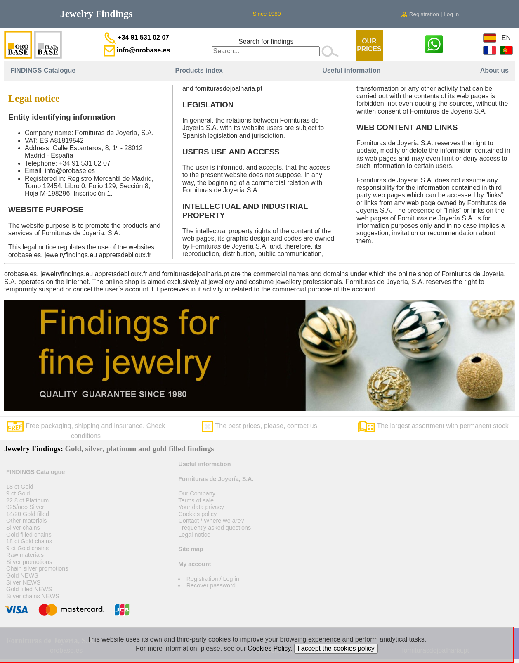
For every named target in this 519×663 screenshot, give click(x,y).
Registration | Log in (430, 14)
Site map (190, 549)
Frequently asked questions (214, 527)
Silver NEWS (23, 582)
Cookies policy (197, 514)
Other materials (26, 520)
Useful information (351, 70)
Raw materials (25, 555)
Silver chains (23, 527)
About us (494, 70)
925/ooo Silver (25, 507)
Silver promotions (29, 562)
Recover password (211, 585)
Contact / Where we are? (211, 520)
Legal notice (194, 534)
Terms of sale (196, 500)
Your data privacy (201, 507)
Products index (199, 70)
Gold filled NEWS (29, 589)
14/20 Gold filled (27, 514)
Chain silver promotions (37, 568)
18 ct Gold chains (29, 541)
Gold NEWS (22, 575)
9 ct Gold (18, 493)
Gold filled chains (29, 534)
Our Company (196, 493)
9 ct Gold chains (27, 548)
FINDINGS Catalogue (42, 70)
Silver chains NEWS (32, 596)
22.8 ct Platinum (27, 500)
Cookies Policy (269, 648)
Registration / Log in (212, 578)
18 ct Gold (19, 486)
